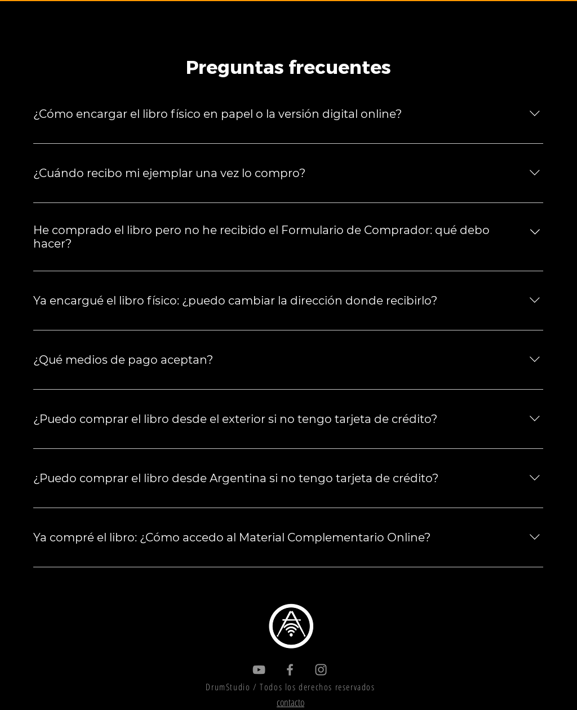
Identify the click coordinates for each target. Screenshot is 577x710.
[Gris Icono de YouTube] (259, 669)
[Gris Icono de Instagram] (321, 669)
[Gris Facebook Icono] (290, 669)
